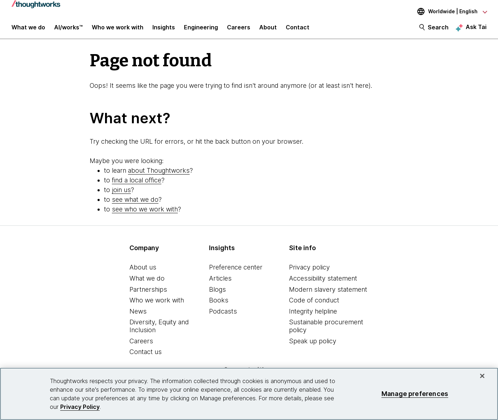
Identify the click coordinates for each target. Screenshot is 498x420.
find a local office (136, 184)
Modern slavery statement (328, 293)
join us (121, 194)
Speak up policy (312, 345)
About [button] (268, 29)
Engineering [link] (201, 29)
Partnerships (148, 293)
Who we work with (156, 304)
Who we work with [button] (117, 29)
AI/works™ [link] (68, 29)
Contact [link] (297, 29)
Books (218, 304)
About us (142, 271)
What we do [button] (28, 29)
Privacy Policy (80, 406)
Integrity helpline (313, 315)
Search (438, 29)
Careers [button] (238, 29)
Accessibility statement (323, 282)
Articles (220, 282)
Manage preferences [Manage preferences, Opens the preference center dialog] (414, 393)
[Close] (482, 376)
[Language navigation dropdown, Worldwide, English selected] (447, 11)
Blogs (217, 293)
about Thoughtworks (159, 174)
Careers (141, 345)
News (138, 315)
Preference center (235, 271)
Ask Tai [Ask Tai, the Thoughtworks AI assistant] (476, 29)
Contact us (145, 355)
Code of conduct (314, 304)
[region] (249, 394)
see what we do (135, 203)
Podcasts (223, 315)
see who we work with (145, 213)
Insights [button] (163, 29)
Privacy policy (309, 271)
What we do (147, 282)
